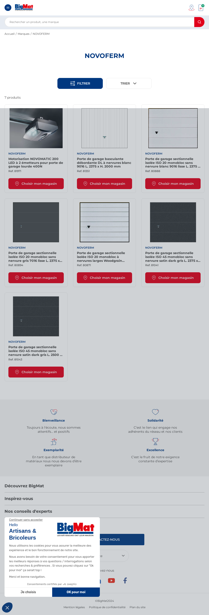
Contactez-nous (104, 540)
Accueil (10, 33)
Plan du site (137, 607)
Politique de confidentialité (107, 607)
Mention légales (74, 607)
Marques (24, 33)
